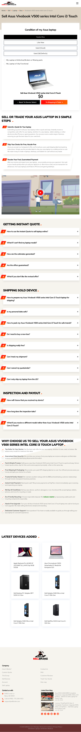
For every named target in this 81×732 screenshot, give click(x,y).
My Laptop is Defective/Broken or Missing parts (40, 60)
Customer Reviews (46, 676)
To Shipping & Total (54, 102)
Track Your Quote (46, 679)
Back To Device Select (26, 102)
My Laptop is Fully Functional (40, 64)
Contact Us (44, 669)
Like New (40, 42)
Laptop (14, 10)
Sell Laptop (6, 685)
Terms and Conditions (46, 727)
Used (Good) (40, 48)
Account (5, 682)
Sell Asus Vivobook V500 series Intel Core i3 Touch (40, 93)
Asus (20, 10)
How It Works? (6, 669)
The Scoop (5, 676)
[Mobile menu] (77, 3)
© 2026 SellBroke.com (26, 727)
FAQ (41, 672)
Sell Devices (6, 679)
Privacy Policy (57, 727)
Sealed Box (40, 37)
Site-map (43, 682)
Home (4, 10)
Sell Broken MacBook (47, 729)
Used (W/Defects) (40, 53)
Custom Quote (7, 672)
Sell (9, 10)
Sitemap (36, 727)
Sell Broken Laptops (34, 729)
